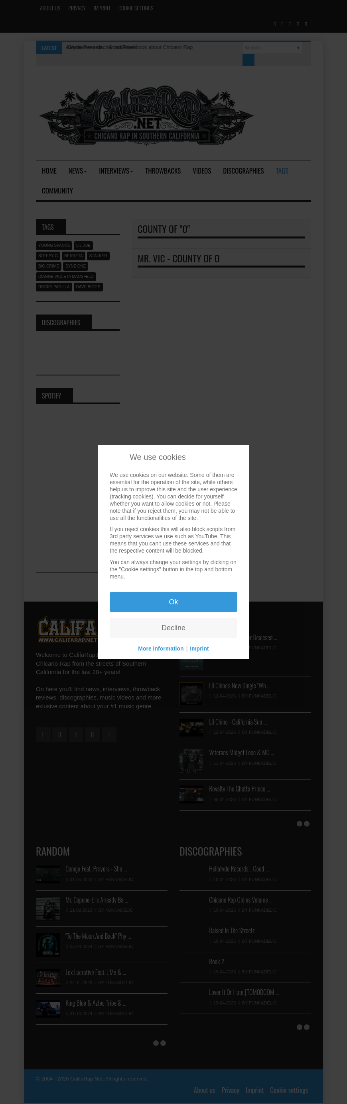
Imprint (199, 648)
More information (160, 648)
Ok (173, 602)
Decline (173, 628)
